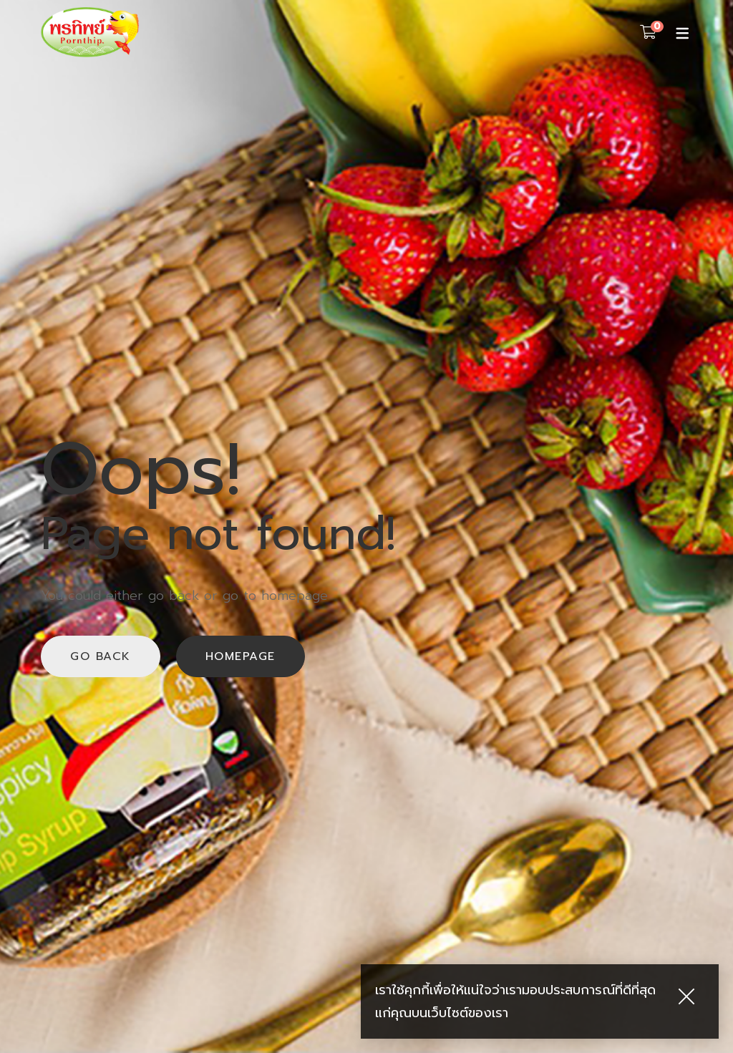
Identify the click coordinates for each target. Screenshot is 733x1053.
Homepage (240, 656)
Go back (100, 656)
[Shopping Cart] (648, 32)
